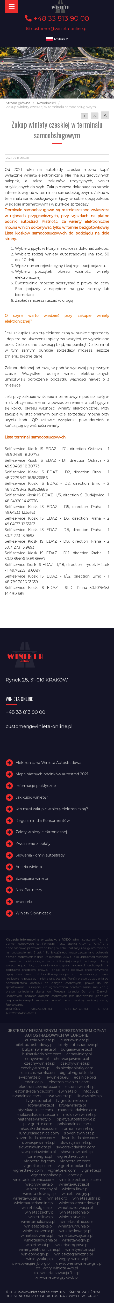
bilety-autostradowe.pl (78, 1044)
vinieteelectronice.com (80, 1179)
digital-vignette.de (76, 1072)
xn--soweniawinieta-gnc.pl (79, 1263)
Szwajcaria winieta (32, 878)
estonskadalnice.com (34, 1091)
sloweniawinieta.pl (35, 1147)
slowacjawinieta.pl (76, 1142)
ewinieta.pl (67, 1091)
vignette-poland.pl (74, 1165)
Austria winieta (29, 867)
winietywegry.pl (35, 1254)
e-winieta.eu (58, 1077)
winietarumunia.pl (74, 1226)
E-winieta (24, 901)
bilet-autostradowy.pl (34, 1044)
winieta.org (57, 1198)
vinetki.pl (75, 1175)
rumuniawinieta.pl (78, 1128)
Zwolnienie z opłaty (33, 843)
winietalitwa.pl (41, 1217)
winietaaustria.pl (87, 1198)
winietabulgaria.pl (37, 1207)
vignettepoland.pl (46, 1175)
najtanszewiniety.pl (35, 1119)
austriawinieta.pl (74, 1040)
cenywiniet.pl (37, 1058)
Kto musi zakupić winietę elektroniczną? (52, 809)
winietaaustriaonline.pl (34, 1203)
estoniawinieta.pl (80, 1086)
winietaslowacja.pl (75, 1231)
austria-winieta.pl (40, 1040)
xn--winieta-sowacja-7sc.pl (57, 1272)
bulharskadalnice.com (41, 1054)
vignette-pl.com (38, 1165)
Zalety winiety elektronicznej (41, 832)
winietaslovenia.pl (38, 1231)
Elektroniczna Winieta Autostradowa (48, 762)
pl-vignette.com (37, 1124)
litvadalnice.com (26, 1096)
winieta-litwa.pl (75, 1189)
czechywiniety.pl (35, 1068)
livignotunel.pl (38, 1100)
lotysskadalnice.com (35, 1110)
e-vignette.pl (29, 1077)
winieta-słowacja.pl (39, 1193)
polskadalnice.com (74, 1124)
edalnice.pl (34, 1082)
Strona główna (18, 103)
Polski (57, 39)
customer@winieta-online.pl (57, 28)
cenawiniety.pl (79, 1054)
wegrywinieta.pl (39, 1184)
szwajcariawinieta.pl (38, 1151)
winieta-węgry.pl (27, 1198)
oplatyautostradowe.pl (76, 1119)
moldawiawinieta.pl (80, 1114)
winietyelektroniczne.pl (39, 1249)
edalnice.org (85, 1077)
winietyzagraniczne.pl (73, 1254)
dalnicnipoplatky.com (74, 1068)
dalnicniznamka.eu (38, 1072)
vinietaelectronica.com (33, 1179)
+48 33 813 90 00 (57, 18)
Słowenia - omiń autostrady (40, 855)
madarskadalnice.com (77, 1110)
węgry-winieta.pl (73, 1258)
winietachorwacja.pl (75, 1207)
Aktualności (46, 103)
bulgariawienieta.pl (39, 1049)
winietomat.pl (38, 1245)
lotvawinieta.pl (41, 1105)
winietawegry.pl (76, 1240)
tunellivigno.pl (39, 1156)
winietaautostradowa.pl (79, 1203)
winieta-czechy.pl (41, 1189)
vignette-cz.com (75, 1161)
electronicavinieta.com (69, 1082)
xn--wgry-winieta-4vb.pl (57, 1268)
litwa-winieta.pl (59, 1096)
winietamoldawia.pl (38, 1221)
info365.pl (91, 1091)
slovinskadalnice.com (79, 1137)
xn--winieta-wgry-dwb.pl (57, 1277)
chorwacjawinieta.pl (71, 1058)
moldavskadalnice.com (37, 1114)
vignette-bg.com (39, 1161)
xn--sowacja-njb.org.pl (31, 1263)
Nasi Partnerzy (29, 890)
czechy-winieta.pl (39, 1063)
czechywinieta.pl (75, 1063)
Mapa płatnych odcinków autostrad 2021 (52, 774)
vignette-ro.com (28, 1170)
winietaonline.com (76, 1221)
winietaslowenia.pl (37, 1235)
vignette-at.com (72, 1156)
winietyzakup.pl (40, 1258)
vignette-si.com (62, 1170)
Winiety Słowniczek (33, 913)
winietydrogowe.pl (71, 1245)
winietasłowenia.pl (40, 1240)
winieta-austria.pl (74, 1184)
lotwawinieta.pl (72, 1105)
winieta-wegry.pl (76, 1193)
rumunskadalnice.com (39, 1133)
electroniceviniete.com (39, 1086)
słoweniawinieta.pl (77, 1151)
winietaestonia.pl (75, 1212)
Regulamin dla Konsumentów (43, 820)
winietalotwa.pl (72, 1217)
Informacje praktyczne (36, 785)
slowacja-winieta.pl (38, 1142)
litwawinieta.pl (90, 1096)
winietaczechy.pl (39, 1212)
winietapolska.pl (38, 1226)
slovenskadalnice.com (35, 1137)
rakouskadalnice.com (38, 1128)
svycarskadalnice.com (75, 1147)
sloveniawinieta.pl (79, 1133)
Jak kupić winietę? (32, 797)
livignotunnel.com (72, 1100)
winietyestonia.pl (80, 1249)
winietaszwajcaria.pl (75, 1235)
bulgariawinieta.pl (76, 1049)
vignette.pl (91, 1170)
